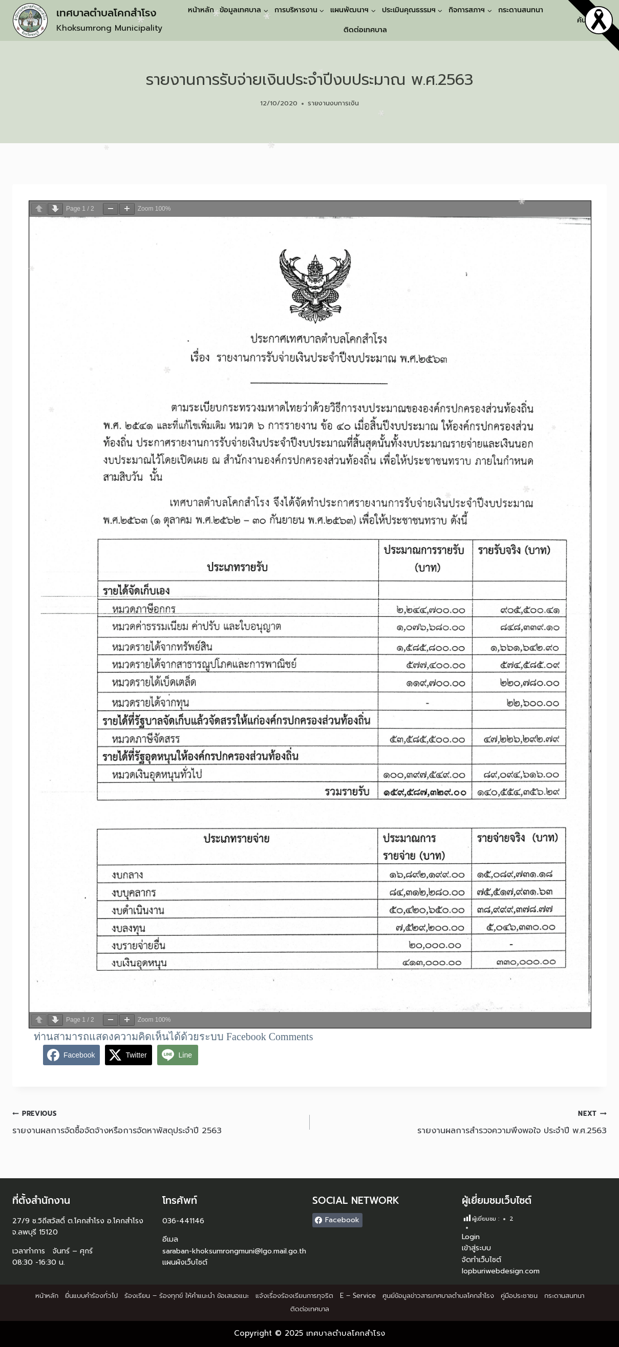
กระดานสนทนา (520, 10)
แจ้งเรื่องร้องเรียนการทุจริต (294, 1295)
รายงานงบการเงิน (333, 103)
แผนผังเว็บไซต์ (184, 1262)
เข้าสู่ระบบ (476, 1248)
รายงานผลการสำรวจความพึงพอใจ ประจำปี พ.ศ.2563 (462, 1122)
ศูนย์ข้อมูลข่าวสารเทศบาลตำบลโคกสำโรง (438, 1295)
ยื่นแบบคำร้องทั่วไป (91, 1295)
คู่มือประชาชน (519, 1295)
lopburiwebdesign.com (501, 1271)
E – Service (358, 1295)
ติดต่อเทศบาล (365, 30)
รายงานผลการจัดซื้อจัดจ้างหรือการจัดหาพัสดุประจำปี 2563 (157, 1122)
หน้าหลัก (201, 10)
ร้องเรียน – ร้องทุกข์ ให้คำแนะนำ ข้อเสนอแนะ (186, 1295)
